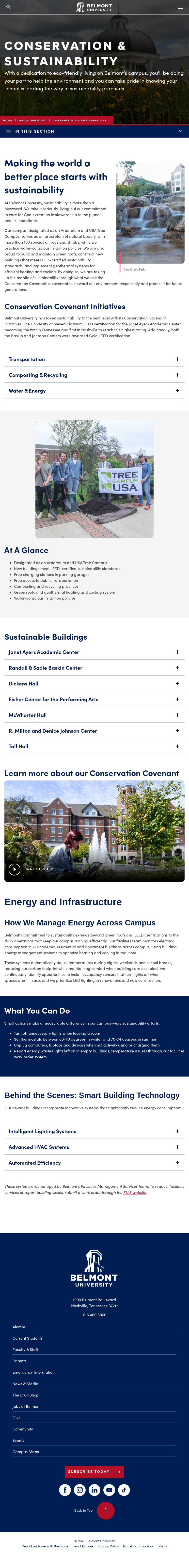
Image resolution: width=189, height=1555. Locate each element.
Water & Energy (94, 393)
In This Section (94, 131)
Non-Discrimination (138, 1546)
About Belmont (32, 120)
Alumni (19, 1326)
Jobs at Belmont (27, 1406)
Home (7, 120)
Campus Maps (26, 1451)
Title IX (162, 1546)
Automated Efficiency (94, 1164)
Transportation (94, 361)
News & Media (25, 1383)
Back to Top (94, 1511)
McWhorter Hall (94, 717)
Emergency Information (34, 1372)
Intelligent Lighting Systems (94, 1133)
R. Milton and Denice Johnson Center (94, 732)
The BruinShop (26, 1394)
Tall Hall (94, 748)
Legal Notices (83, 1546)
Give (17, 1417)
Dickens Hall (94, 685)
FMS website (134, 1192)
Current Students (28, 1338)
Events (18, 1440)
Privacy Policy (108, 1546)
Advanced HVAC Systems (94, 1149)
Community (23, 1428)
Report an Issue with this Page (45, 1546)
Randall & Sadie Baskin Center (94, 669)
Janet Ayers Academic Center (94, 654)
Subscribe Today (95, 1472)
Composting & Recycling (94, 377)
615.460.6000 (94, 1314)
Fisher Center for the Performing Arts (94, 701)
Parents (19, 1360)
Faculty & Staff (25, 1349)
